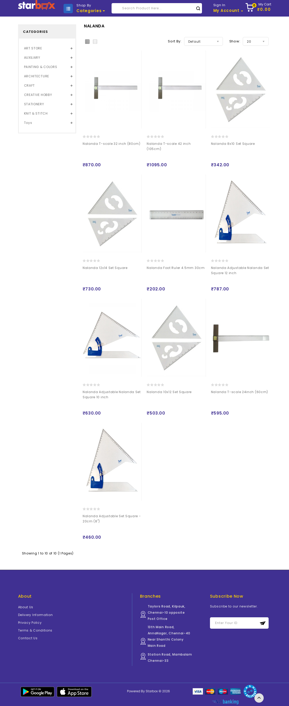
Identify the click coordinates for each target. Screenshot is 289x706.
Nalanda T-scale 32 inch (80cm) (111, 143)
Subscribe (263, 623)
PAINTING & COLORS (40, 67)
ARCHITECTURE (36, 76)
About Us (26, 607)
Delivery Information (35, 615)
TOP (259, 698)
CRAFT (29, 85)
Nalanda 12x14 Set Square (105, 268)
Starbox (152, 691)
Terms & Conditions (35, 630)
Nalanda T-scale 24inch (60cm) (239, 392)
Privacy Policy (30, 622)
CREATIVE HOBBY (38, 95)
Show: (234, 41)
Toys (28, 123)
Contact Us (28, 638)
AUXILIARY (32, 57)
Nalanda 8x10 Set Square (233, 143)
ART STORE (33, 48)
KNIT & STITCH (36, 113)
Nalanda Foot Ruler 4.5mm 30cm (176, 268)
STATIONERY (34, 104)
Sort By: (175, 41)
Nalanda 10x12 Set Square (169, 392)
